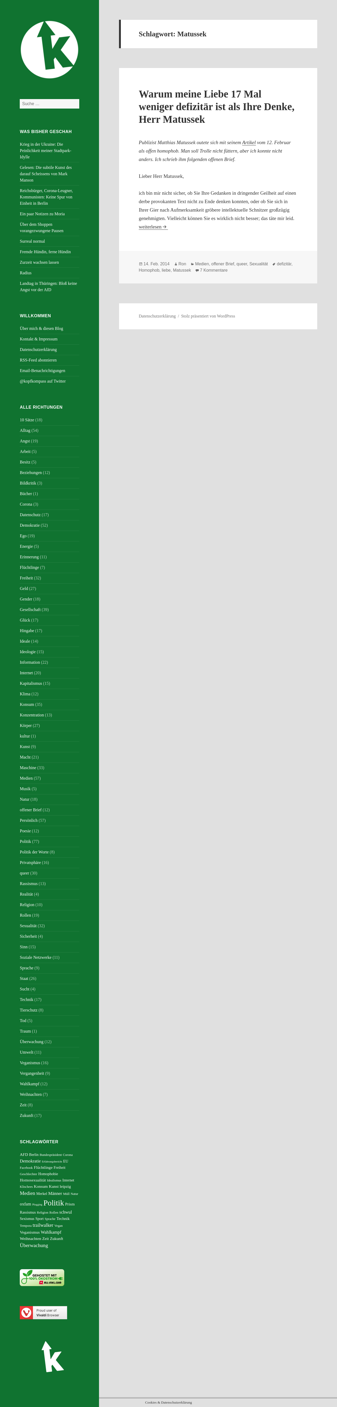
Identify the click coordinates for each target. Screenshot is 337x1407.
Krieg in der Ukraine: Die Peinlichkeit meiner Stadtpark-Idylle (45, 150)
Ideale (25, 641)
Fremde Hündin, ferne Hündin (45, 252)
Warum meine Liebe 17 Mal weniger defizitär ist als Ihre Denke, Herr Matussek (216, 106)
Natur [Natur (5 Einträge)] (74, 1194)
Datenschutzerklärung (38, 349)
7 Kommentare (213, 270)
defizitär (284, 264)
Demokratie (30, 525)
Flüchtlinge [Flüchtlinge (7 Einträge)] (43, 1167)
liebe (166, 270)
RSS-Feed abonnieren (38, 360)
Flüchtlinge (29, 567)
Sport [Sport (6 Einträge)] (39, 1219)
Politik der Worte (34, 852)
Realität (26, 894)
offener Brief (31, 810)
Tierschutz (28, 1010)
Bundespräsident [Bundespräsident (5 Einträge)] (51, 1155)
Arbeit (25, 451)
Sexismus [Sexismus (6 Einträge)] (27, 1219)
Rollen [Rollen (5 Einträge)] (53, 1212)
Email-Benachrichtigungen (42, 370)
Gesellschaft (30, 609)
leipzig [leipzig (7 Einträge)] (65, 1186)
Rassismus (29, 883)
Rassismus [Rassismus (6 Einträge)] (28, 1212)
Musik (25, 788)
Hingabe (27, 630)
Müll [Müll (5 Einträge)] (66, 1194)
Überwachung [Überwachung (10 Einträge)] (34, 1245)
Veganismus (30, 1063)
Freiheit (26, 578)
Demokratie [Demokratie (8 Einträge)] (30, 1161)
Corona (26, 504)
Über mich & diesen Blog (41, 328)
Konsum (27, 704)
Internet (26, 673)
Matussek (182, 270)
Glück (25, 620)
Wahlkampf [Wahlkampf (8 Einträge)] (51, 1232)
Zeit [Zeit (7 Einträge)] (45, 1238)
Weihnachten (31, 1094)
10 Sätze (27, 420)
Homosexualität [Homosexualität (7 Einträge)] (33, 1180)
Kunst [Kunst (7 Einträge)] (53, 1186)
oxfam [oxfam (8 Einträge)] (25, 1203)
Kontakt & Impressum (38, 339)
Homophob (149, 270)
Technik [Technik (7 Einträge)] (63, 1218)
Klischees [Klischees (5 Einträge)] (26, 1187)
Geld (24, 588)
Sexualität (28, 926)
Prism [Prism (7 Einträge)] (70, 1204)
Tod (23, 1020)
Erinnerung (29, 557)
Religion (27, 904)
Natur (24, 799)
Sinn (23, 947)
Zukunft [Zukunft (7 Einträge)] (56, 1238)
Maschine (28, 767)
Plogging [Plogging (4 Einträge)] (37, 1204)
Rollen (25, 915)
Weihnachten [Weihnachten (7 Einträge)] (30, 1238)
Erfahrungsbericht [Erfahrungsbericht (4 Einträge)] (52, 1161)
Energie (26, 546)
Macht (25, 757)
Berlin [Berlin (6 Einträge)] (34, 1154)
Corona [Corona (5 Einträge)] (68, 1155)
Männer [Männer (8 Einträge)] (55, 1193)
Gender (26, 599)
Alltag (25, 430)
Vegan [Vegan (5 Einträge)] (58, 1226)
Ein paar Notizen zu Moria (42, 214)
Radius (25, 273)
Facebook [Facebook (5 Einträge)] (26, 1168)
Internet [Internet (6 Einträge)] (68, 1180)
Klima (25, 694)
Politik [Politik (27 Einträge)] (53, 1203)
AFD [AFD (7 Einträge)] (24, 1154)
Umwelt (26, 1052)
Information (30, 662)
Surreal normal (32, 241)
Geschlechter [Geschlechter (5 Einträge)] (28, 1174)
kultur (25, 736)
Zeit (23, 1105)
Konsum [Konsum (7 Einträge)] (41, 1186)
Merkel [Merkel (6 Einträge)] (41, 1193)
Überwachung (31, 1041)
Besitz (25, 462)
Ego (23, 536)
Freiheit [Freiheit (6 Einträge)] (60, 1167)
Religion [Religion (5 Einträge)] (42, 1212)
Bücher (26, 493)
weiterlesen (153, 226)
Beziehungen (31, 472)
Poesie (25, 831)
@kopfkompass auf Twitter (43, 381)
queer (24, 873)
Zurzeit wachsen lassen (39, 262)
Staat (24, 978)
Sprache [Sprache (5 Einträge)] (50, 1219)
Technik (26, 999)
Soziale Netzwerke (35, 957)
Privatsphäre (30, 862)
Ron (182, 264)
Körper (26, 725)
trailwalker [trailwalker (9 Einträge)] (43, 1225)
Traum (25, 1031)
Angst (25, 441)
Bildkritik (28, 483)
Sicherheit (28, 936)
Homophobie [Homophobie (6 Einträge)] (48, 1174)
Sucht (24, 989)
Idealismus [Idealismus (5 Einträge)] (54, 1180)
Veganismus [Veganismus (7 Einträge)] (30, 1232)
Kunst (25, 746)
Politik (25, 841)
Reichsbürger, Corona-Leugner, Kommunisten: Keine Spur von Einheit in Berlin (46, 197)
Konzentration (32, 715)
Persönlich (29, 820)
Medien (26, 778)
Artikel (249, 142)
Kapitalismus (31, 683)
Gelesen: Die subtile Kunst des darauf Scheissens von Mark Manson (46, 173)
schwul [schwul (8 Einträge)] (65, 1212)
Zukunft (26, 1115)
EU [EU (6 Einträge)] (65, 1161)
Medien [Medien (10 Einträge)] (27, 1193)
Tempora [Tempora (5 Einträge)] (26, 1226)
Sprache (26, 968)
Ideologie (28, 651)
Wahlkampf (29, 1084)
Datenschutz (30, 514)
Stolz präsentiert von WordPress (208, 316)
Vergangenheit (32, 1073)
